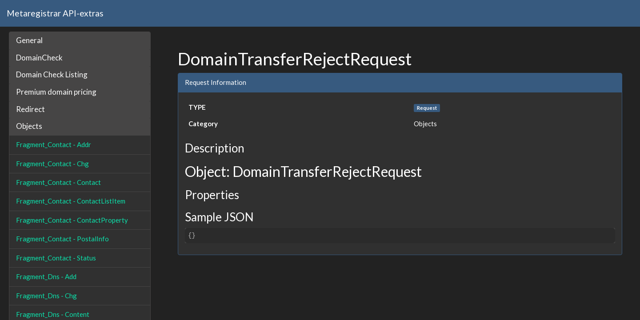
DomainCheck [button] (39, 57)
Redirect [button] (30, 109)
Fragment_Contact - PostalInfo (62, 239)
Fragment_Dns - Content (52, 314)
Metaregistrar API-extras (55, 13)
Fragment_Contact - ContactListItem (70, 201)
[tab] (79, 40)
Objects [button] (29, 126)
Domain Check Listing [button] (52, 74)
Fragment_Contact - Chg (52, 164)
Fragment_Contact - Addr (53, 144)
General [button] (29, 40)
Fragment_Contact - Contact (58, 182)
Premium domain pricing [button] (56, 91)
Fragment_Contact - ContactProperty (72, 220)
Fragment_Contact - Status (56, 258)
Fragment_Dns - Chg (46, 296)
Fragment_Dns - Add (46, 276)
